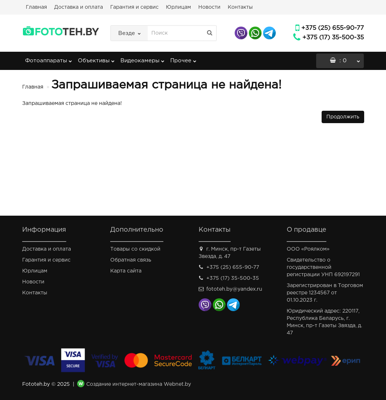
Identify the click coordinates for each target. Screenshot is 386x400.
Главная (36, 7)
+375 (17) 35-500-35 (333, 37)
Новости (209, 7)
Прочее (183, 58)
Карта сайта (126, 271)
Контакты (240, 7)
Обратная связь (130, 260)
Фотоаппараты (48, 58)
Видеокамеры (142, 58)
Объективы (96, 58)
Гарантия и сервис (134, 7)
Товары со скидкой (135, 249)
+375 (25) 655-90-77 (332, 28)
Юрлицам (178, 7)
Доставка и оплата (78, 7)
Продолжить (342, 117)
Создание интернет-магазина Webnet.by (138, 384)
